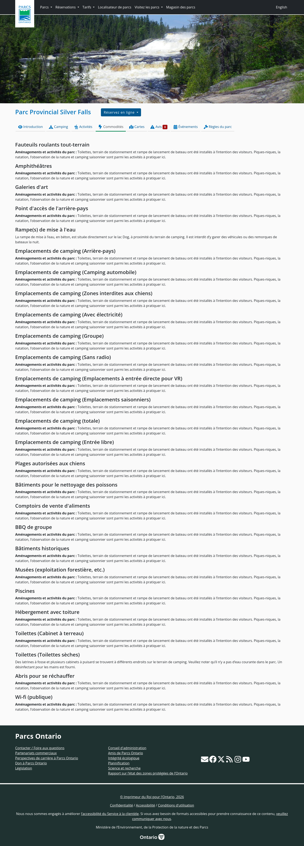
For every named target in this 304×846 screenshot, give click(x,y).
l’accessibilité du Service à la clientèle (110, 813)
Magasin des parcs (180, 7)
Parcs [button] (45, 7)
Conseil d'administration (127, 748)
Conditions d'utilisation (176, 805)
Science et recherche (124, 768)
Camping (58, 126)
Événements (185, 126)
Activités (83, 126)
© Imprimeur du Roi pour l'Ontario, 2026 (152, 797)
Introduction (30, 126)
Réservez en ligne (120, 112)
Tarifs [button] (87, 7)
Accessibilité (145, 805)
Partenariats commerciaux (36, 753)
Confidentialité (121, 805)
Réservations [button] (66, 7)
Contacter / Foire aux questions (39, 748)
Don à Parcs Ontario (31, 763)
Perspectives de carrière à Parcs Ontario (46, 758)
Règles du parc (218, 126)
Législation (23, 768)
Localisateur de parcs (114, 7)
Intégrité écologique (123, 758)
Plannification (118, 763)
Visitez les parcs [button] (147, 7)
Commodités (110, 126)
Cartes (136, 126)
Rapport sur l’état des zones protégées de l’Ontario (148, 773)
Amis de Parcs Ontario (125, 753)
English (281, 7)
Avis (158, 126)
